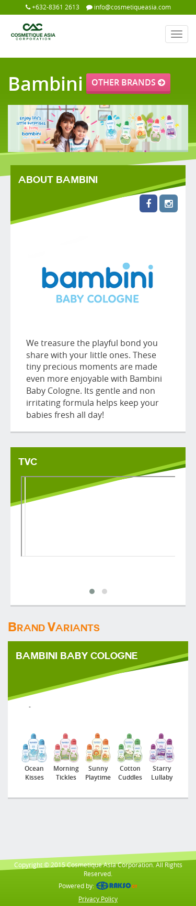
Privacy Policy (98, 898)
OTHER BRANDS (128, 82)
